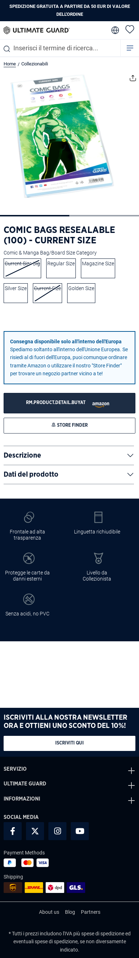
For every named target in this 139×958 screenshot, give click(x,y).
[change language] (114, 30)
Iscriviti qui (69, 743)
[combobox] (60, 48)
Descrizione (22, 455)
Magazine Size (98, 263)
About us (49, 912)
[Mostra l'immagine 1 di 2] (34, 215)
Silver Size (16, 288)
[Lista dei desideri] (130, 29)
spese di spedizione (102, 933)
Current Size (47, 288)
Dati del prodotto (31, 474)
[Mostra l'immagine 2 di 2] (104, 215)
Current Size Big (22, 263)
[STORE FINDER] (69, 403)
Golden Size (81, 288)
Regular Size (61, 263)
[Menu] (130, 48)
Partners (90, 912)
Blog (70, 912)
